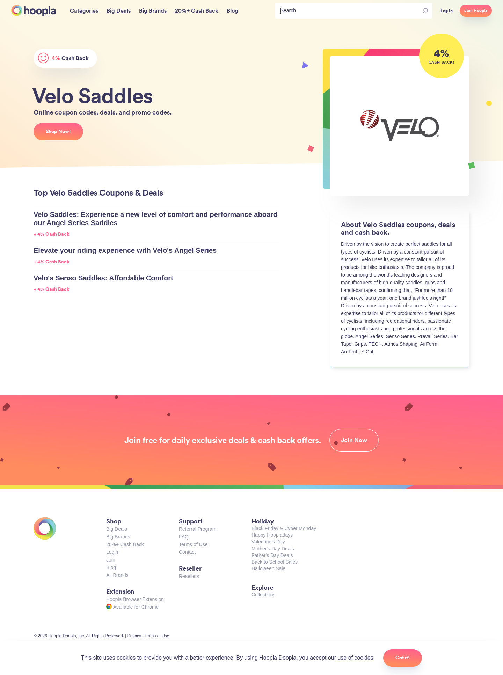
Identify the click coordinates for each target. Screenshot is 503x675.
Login (112, 552)
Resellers (189, 576)
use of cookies (355, 658)
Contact (187, 552)
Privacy (134, 635)
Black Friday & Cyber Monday (284, 528)
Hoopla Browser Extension (135, 599)
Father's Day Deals (272, 555)
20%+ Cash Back (125, 544)
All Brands (117, 575)
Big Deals (116, 529)
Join (110, 560)
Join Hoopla (475, 10)
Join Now (354, 440)
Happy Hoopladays (272, 535)
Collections (263, 594)
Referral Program (197, 529)
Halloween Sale (268, 568)
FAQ (184, 537)
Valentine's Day (268, 541)
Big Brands (118, 537)
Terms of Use (193, 544)
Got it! (402, 657)
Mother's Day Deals (273, 548)
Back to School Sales (275, 562)
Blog (111, 567)
